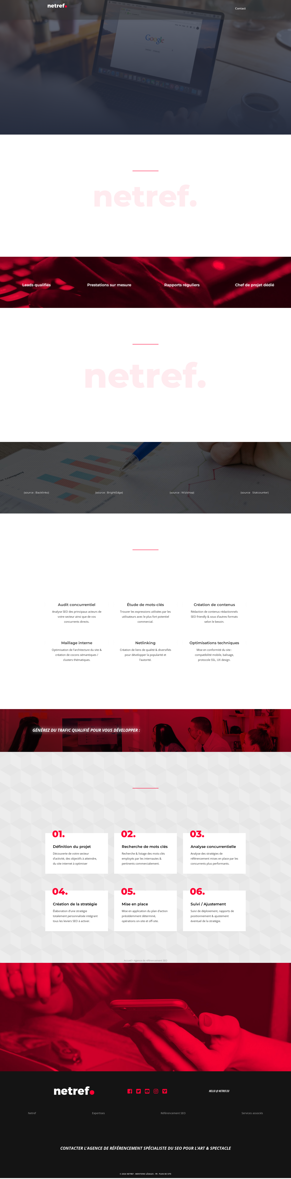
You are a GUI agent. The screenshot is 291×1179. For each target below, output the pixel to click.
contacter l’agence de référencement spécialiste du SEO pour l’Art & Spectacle (145, 1149)
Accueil (128, 960)
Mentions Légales (144, 1174)
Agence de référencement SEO (150, 960)
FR (156, 1174)
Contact (240, 11)
